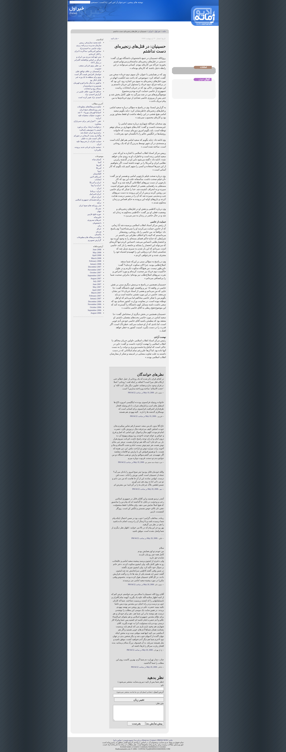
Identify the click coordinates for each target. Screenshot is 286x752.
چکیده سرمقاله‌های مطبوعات (89, 107)
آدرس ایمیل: (158, 692)
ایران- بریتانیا (95, 191)
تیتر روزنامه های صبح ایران (90, 205)
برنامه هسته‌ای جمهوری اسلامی (88, 200)
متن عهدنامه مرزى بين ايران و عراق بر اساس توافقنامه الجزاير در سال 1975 (87, 60)
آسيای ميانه (96, 159)
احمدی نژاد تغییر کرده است (89, 97)
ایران (151, 31)
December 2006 (94, 301)
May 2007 (97, 287)
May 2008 (97, 252)
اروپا (99, 171)
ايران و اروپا (96, 185)
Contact (153, 740)
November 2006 (94, 304)
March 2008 (96, 258)
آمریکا (98, 168)
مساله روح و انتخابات (92, 89)
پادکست (103, 2)
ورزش (98, 231)
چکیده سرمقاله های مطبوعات (89, 237)
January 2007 (95, 298)
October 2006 (95, 307)
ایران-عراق (96, 197)
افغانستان (97, 174)
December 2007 (94, 267)
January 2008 (95, 264)
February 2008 (95, 261)
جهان (99, 211)
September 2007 (94, 275)
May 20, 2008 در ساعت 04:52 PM (145, 489)
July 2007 (97, 281)
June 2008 (97, 249)
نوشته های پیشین (135, 2)
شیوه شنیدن (128, 740)
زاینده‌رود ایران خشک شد (90, 133)
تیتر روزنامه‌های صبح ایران (90, 110)
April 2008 (96, 255)
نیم (161, 489)
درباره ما (137, 740)
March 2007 (96, 293)
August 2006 (96, 313)
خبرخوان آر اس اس (117, 2)
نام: (162, 685)
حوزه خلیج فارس (94, 214)
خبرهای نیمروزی (94, 220)
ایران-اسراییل (95, 194)
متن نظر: (160, 703)
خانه (164, 31)
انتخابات (98, 179)
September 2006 (94, 310)
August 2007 (96, 278)
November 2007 (94, 270)
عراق (99, 229)
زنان (99, 226)
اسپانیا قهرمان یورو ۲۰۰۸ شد (89, 112)
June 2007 (97, 284)
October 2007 (95, 272)
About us (145, 740)
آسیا (99, 162)
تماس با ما (117, 740)
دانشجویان (97, 223)
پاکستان (98, 234)
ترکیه (99, 203)
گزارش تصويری (94, 240)
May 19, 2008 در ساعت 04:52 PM (141, 393)
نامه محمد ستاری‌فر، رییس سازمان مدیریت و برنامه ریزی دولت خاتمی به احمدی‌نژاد (88, 45)
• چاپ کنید (115, 38)
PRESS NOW (162, 740)
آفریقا (98, 165)
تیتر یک (98, 208)
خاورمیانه (97, 217)
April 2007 (96, 290)
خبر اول (157, 31)
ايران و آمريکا (95, 182)
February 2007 (95, 296)
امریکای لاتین (95, 177)
